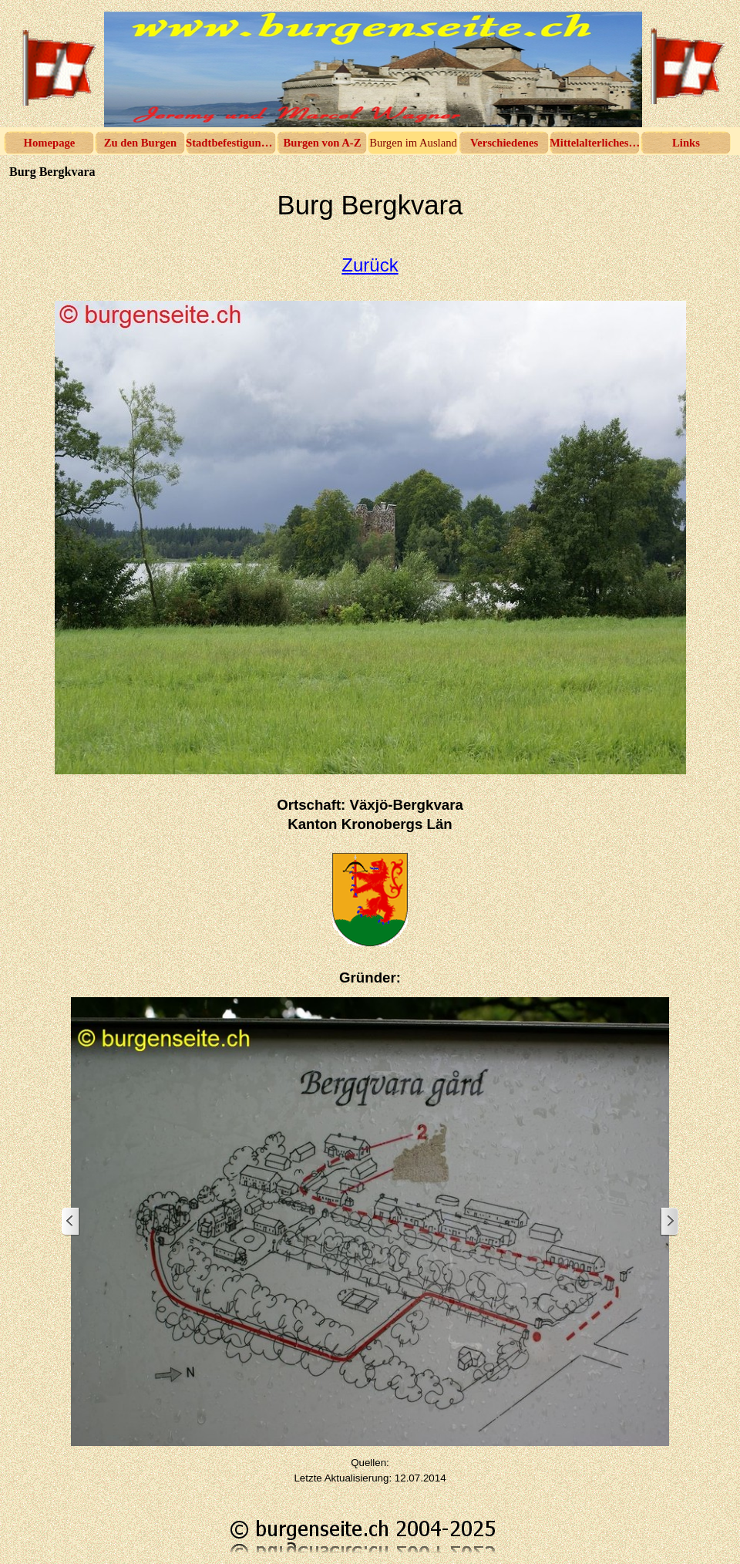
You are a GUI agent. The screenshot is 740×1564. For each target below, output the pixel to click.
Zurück (369, 264)
